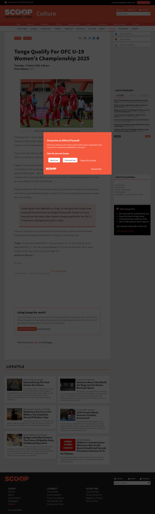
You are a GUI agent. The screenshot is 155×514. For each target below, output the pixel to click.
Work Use (54, 160)
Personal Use (70, 160)
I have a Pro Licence (88, 160)
